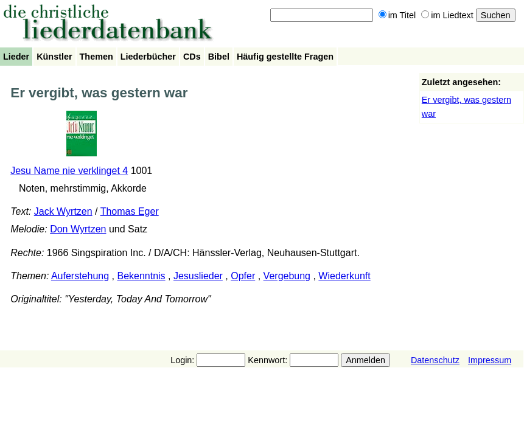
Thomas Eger (129, 211)
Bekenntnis (141, 276)
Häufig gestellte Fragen (285, 56)
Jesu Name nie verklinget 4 (69, 170)
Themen (96, 56)
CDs (192, 56)
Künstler (54, 56)
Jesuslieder (198, 276)
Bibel (218, 56)
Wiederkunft (344, 276)
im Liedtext (447, 15)
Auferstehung (80, 276)
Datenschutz (435, 360)
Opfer (243, 276)
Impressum (489, 360)
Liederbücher (148, 56)
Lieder (16, 56)
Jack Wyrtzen (63, 211)
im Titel (397, 15)
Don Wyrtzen (78, 229)
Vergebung (287, 276)
